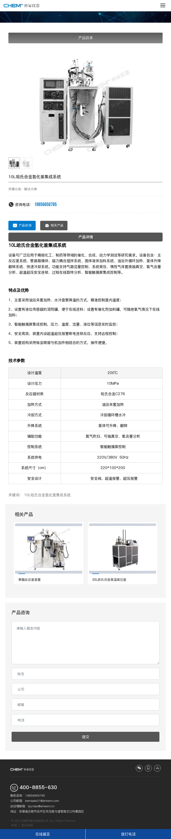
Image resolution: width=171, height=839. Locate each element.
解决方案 (30, 189)
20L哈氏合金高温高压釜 (109, 579)
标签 (14, 825)
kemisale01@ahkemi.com (42, 801)
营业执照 (27, 825)
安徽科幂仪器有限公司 (35, 821)
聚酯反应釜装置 (29, 579)
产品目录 (85, 38)
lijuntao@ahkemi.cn (41, 806)
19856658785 (45, 205)
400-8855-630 (38, 787)
